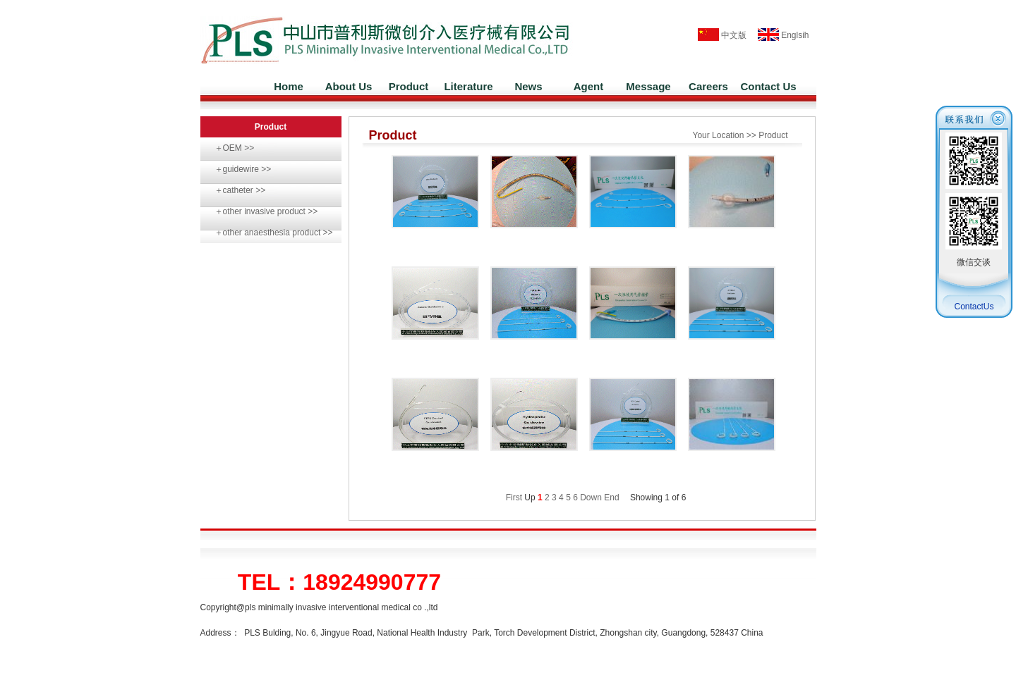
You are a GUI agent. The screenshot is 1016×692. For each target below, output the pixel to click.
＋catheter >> (240, 190)
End (611, 497)
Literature (468, 86)
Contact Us (768, 86)
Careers (708, 86)
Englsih (779, 35)
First (514, 497)
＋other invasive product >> (266, 211)
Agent (589, 86)
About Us (349, 86)
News (528, 86)
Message (648, 86)
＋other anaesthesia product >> (273, 232)
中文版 (722, 35)
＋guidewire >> (243, 169)
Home (288, 86)
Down (591, 497)
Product (409, 86)
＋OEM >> (234, 148)
